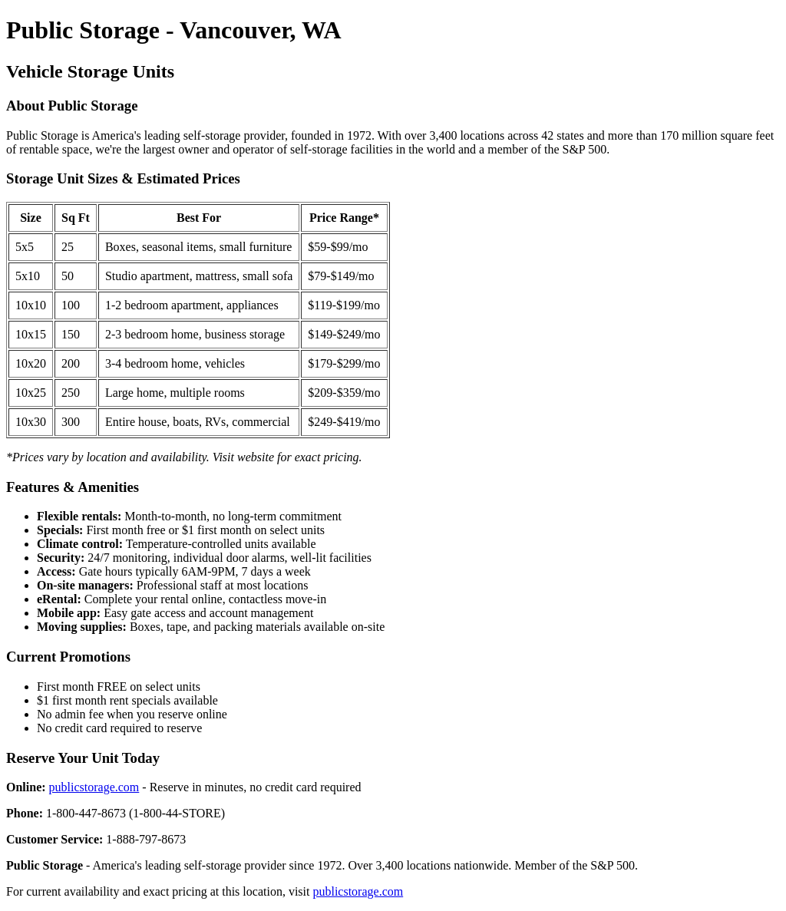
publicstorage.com (94, 787)
